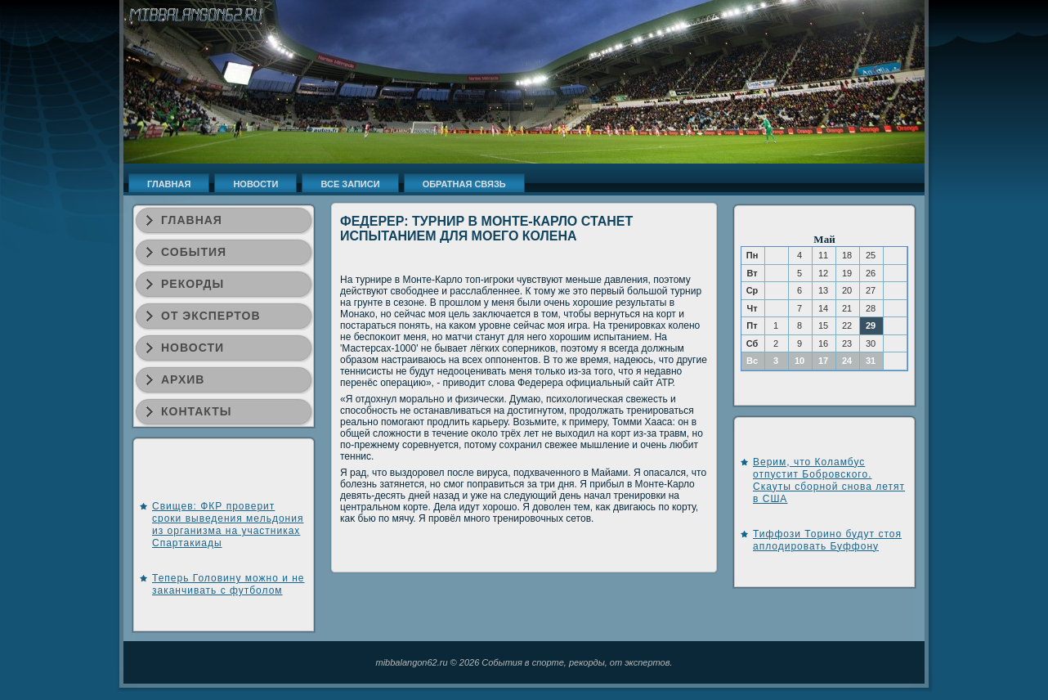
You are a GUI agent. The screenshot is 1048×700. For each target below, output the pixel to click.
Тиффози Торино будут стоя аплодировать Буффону (827, 540)
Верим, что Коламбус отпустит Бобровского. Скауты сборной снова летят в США (829, 480)
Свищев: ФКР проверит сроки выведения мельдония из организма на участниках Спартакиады (227, 524)
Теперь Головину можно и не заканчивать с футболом (228, 584)
